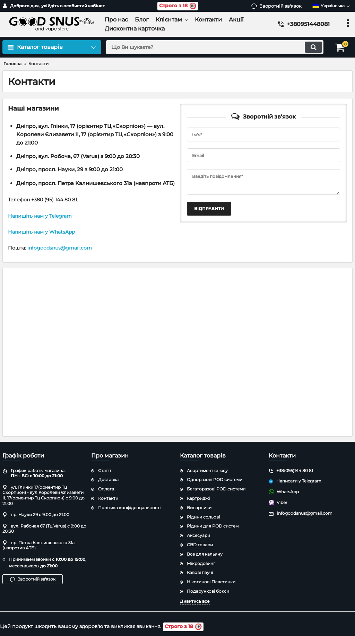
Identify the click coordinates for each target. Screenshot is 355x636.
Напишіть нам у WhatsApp (41, 232)
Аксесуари (198, 535)
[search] (214, 47)
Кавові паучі (200, 572)
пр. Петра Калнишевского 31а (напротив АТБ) (38, 545)
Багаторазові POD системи (216, 488)
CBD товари (200, 544)
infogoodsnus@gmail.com (59, 248)
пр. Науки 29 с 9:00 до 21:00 (35, 514)
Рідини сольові (203, 517)
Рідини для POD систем (213, 526)
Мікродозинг (201, 563)
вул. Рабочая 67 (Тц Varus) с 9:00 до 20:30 (44, 528)
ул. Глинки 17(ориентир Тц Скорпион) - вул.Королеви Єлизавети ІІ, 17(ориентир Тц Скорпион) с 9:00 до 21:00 (43, 495)
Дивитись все (195, 601)
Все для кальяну (205, 554)
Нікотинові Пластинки (211, 581)
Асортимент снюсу (207, 470)
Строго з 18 (177, 6)
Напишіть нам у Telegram (40, 216)
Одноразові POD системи (214, 479)
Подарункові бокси (208, 591)
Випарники (199, 507)
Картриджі (198, 498)
